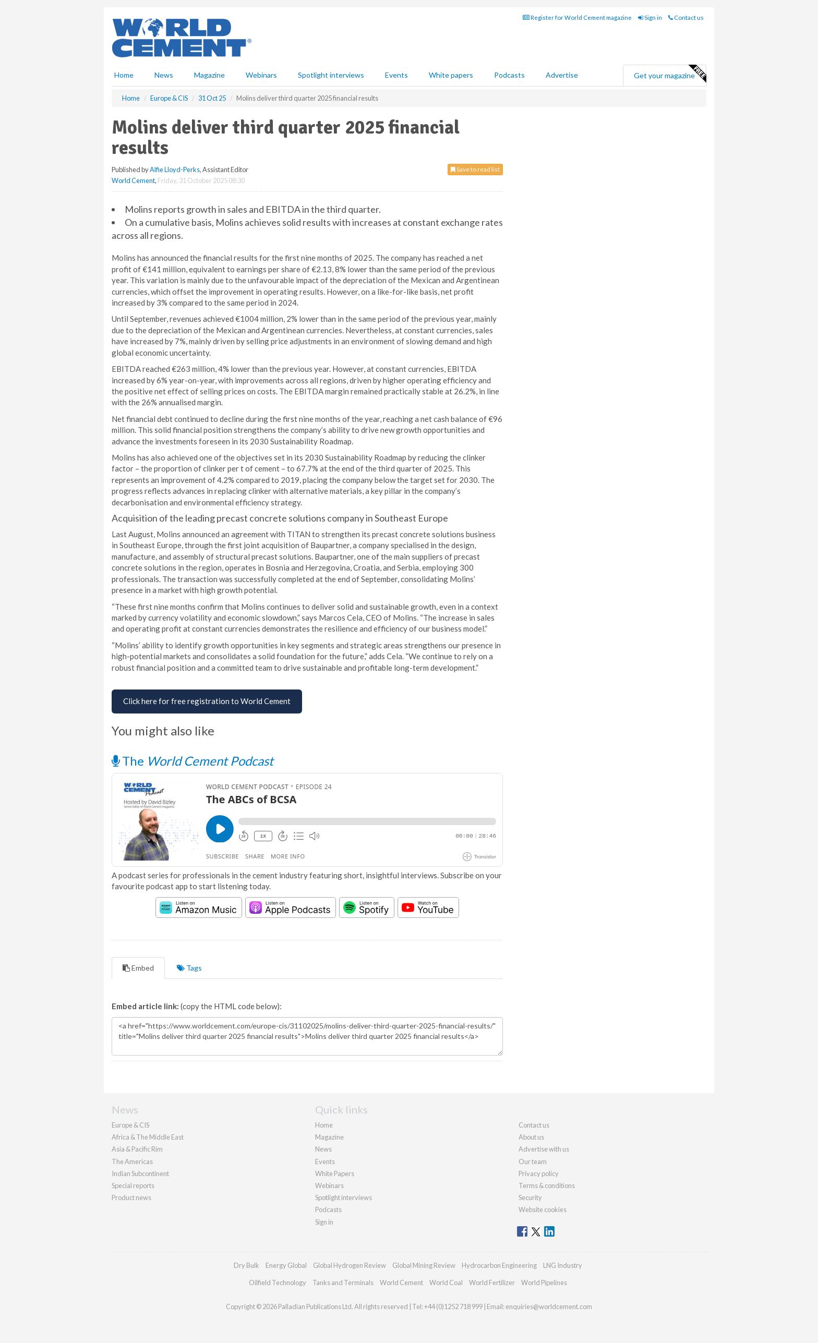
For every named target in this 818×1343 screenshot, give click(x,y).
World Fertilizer (492, 1282)
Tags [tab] (189, 967)
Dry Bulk (246, 1265)
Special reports (133, 1185)
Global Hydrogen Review (349, 1265)
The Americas (132, 1161)
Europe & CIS (130, 1125)
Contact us (686, 17)
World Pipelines (544, 1282)
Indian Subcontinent (140, 1173)
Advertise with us (544, 1149)
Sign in (650, 17)
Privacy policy (539, 1173)
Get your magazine (670, 74)
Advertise (562, 74)
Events (396, 74)
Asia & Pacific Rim (137, 1149)
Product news (131, 1197)
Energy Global (286, 1265)
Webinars (261, 74)
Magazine (209, 74)
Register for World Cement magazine (577, 17)
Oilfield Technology (277, 1282)
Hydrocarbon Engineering (499, 1265)
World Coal (446, 1282)
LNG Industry (562, 1265)
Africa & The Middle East (148, 1137)
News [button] (163, 74)
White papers (451, 74)
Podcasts (509, 74)
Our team (533, 1161)
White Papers (334, 1173)
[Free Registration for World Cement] (207, 701)
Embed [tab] (138, 967)
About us (531, 1137)
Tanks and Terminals (343, 1282)
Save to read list (475, 169)
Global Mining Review (423, 1265)
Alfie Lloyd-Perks (175, 169)
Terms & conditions (547, 1185)
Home (124, 74)
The (192, 760)
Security (530, 1197)
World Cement (133, 180)
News (323, 1149)
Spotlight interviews (331, 74)
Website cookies (543, 1209)
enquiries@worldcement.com (549, 1306)
